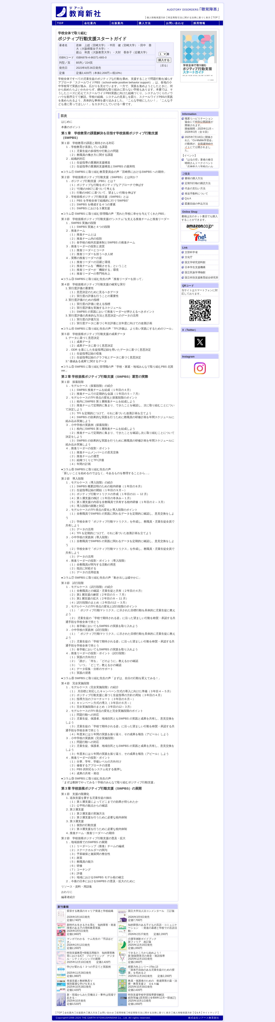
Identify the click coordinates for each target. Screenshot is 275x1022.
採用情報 (199, 23)
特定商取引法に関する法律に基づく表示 (189, 17)
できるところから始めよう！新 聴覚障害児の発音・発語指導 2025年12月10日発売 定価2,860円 (146, 957)
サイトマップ (210, 1012)
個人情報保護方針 (156, 17)
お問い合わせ (175, 23)
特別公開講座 (203, 121)
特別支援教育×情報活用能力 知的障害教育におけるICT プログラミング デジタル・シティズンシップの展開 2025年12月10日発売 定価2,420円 (91, 957)
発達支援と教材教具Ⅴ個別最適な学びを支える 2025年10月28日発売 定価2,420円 (81, 985)
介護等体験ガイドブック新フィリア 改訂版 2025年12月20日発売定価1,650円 (142, 943)
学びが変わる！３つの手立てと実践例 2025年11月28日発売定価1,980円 (89, 971)
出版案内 (118, 23)
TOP (215, 17)
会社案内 (90, 23)
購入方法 (145, 23)
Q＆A (197, 1012)
